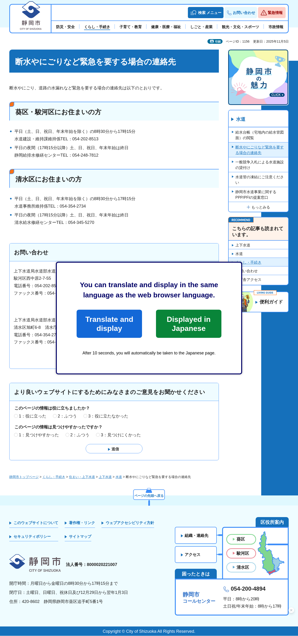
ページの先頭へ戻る (149, 496)
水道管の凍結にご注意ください (259, 180)
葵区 (241, 539)
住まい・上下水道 (82, 477)
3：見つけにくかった (121, 435)
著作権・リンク (82, 523)
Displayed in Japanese (188, 323)
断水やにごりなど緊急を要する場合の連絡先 (259, 150)
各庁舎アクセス (248, 280)
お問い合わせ (246, 271)
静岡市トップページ (24, 477)
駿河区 (243, 553)
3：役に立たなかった (108, 416)
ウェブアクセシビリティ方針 (130, 523)
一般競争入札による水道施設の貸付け (259, 165)
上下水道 (242, 245)
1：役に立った (32, 416)
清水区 (243, 567)
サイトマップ (80, 536)
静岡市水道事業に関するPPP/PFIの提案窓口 (255, 194)
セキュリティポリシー (32, 536)
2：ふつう (67, 416)
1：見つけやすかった (39, 435)
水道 (240, 119)
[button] (206, 12)
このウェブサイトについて (36, 523)
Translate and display (109, 323)
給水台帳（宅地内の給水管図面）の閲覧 (259, 135)
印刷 (218, 41)
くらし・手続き (248, 262)
